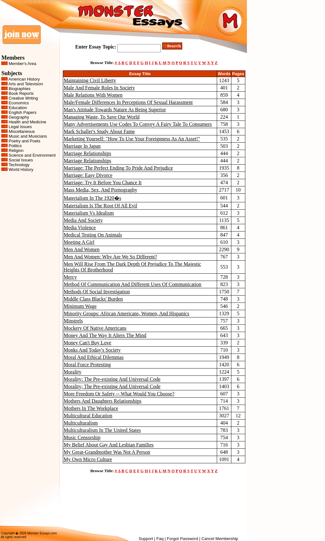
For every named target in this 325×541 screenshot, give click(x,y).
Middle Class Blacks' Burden (93, 299)
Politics (15, 145)
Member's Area (22, 63)
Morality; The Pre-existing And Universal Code (112, 386)
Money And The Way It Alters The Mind (105, 335)
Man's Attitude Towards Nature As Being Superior (115, 109)
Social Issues (21, 160)
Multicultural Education (88, 415)
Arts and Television (26, 83)
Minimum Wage (80, 306)
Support (146, 538)
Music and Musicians (28, 136)
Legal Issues (20, 126)
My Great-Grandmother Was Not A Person (107, 452)
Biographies (19, 88)
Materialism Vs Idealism (89, 213)
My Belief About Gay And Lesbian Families (109, 444)
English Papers (22, 112)
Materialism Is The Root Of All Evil (100, 205)
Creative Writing (23, 98)
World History (21, 169)
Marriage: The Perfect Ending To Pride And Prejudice (118, 168)
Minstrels (73, 320)
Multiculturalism (81, 423)
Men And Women (82, 249)
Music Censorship (82, 437)
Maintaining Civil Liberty (90, 80)
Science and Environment (32, 155)
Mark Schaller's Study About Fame (99, 131)
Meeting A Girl (79, 242)
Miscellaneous (22, 131)
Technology (19, 164)
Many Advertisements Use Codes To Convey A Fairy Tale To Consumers (138, 124)
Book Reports (21, 93)
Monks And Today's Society (92, 350)
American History (24, 79)
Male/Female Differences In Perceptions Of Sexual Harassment (128, 102)
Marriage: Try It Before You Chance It (103, 182)
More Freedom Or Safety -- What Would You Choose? (119, 393)
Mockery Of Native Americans (95, 328)
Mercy (70, 277)
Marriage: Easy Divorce (88, 175)
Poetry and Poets (24, 141)
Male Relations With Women (93, 95)
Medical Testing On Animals (93, 235)
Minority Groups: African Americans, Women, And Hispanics (126, 313)
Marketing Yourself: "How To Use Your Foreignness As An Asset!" (132, 138)
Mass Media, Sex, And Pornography (100, 189)
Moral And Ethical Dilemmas (94, 357)
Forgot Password (182, 538)
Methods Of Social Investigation (97, 291)
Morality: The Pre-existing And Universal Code (112, 379)
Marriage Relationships (87, 153)
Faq (159, 538)
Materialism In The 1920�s (92, 198)
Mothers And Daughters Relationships (103, 401)
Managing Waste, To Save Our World (102, 117)
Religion (16, 150)
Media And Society (83, 220)
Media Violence (80, 227)
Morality (73, 372)
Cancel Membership (220, 538)
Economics (19, 103)
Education (18, 107)
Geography (19, 117)
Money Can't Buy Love (87, 342)
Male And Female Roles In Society (99, 87)
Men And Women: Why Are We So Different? (110, 256)
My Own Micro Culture (88, 459)
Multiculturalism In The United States (102, 430)
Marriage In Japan (82, 146)
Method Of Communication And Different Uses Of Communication (133, 284)
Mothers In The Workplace (91, 408)
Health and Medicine (27, 122)
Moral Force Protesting (87, 364)
